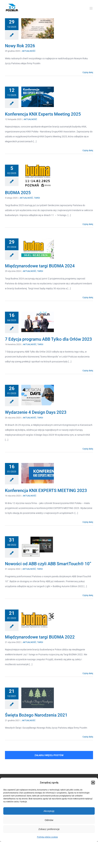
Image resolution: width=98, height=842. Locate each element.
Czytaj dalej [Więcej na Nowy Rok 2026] (87, 72)
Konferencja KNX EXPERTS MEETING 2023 (46, 490)
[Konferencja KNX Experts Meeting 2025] (37, 97)
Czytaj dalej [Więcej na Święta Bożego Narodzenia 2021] (87, 736)
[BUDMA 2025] (37, 176)
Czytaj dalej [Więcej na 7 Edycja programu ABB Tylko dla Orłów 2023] (87, 370)
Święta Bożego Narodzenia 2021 (36, 715)
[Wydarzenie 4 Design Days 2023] (37, 395)
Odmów (49, 820)
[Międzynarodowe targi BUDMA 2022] (37, 620)
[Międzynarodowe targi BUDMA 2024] (37, 248)
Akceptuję (49, 811)
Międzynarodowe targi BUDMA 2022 (40, 637)
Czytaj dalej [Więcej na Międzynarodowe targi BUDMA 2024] (87, 297)
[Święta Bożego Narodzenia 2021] (37, 698)
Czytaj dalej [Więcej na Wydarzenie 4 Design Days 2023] (87, 449)
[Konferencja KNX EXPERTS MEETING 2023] (37, 473)
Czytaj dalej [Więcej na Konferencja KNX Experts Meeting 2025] (87, 150)
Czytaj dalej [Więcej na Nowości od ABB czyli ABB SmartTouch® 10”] (87, 595)
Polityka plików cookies (47, 837)
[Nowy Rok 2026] (37, 28)
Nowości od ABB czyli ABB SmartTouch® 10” (48, 563)
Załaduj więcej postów (49, 755)
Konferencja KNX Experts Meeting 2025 (43, 114)
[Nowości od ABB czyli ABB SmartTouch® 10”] (37, 546)
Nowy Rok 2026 (20, 45)
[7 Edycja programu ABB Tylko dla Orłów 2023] (37, 322)
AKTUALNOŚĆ (28, 51)
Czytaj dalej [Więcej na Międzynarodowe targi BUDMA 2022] (87, 673)
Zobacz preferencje (48, 829)
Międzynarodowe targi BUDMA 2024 (40, 265)
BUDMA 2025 (18, 192)
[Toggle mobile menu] (91, 8)
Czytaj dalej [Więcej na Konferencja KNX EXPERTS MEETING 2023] (87, 522)
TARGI (37, 198)
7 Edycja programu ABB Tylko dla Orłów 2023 (48, 339)
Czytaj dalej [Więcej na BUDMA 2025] (87, 224)
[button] (93, 782)
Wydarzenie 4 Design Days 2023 (35, 412)
